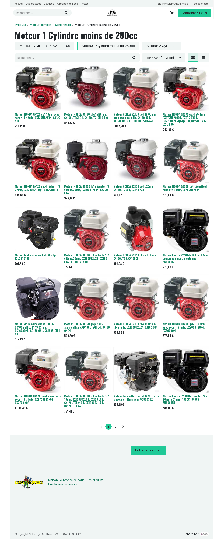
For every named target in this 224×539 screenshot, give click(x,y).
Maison (53, 480)
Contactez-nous (194, 13)
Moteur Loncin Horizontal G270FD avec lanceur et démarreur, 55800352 (136, 397)
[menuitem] (18, 3)
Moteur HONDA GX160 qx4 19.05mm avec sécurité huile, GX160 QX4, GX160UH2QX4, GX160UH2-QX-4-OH (134, 117)
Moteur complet (40, 24)
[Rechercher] (66, 12)
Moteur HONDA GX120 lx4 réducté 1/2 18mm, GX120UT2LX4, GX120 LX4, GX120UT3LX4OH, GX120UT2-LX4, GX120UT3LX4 (86, 401)
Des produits (94, 480)
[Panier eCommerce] (171, 12)
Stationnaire (63, 24)
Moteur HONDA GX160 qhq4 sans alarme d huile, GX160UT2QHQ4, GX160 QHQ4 (87, 327)
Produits (20, 24)
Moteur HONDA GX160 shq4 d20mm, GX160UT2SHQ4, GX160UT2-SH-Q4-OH (87, 116)
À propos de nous (72, 480)
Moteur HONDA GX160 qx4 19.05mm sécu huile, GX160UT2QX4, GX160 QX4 (135, 325)
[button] (163, 57)
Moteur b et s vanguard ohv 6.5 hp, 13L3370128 (35, 257)
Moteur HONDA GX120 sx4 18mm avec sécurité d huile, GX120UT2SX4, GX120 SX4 (37, 117)
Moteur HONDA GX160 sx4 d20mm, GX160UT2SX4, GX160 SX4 (133, 188)
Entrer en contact (149, 450)
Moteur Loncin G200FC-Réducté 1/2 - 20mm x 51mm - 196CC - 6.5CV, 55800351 (185, 399)
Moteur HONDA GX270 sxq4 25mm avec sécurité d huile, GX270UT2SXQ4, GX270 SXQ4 (38, 399)
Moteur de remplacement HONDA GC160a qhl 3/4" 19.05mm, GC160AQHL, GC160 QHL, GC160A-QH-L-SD (38, 329)
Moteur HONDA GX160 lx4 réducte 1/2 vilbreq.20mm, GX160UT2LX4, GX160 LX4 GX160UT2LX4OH (86, 258)
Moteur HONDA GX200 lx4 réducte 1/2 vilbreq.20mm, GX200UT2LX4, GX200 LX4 (86, 189)
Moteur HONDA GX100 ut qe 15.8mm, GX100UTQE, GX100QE (134, 257)
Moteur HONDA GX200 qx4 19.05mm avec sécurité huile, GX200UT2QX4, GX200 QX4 (184, 327)
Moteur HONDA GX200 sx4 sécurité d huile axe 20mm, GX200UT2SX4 (185, 188)
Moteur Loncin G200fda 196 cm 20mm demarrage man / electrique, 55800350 (185, 258)
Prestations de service (62, 484)
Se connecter (201, 3)
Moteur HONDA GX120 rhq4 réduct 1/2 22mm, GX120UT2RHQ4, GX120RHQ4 (37, 188)
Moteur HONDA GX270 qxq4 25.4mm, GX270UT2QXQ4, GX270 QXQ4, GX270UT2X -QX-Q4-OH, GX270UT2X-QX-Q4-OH (184, 119)
